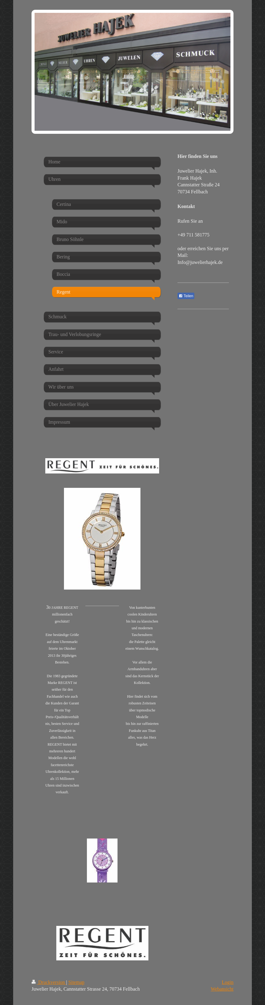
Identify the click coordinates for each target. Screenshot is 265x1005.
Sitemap (76, 982)
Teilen (186, 296)
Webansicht (222, 989)
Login (227, 982)
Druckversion (49, 982)
